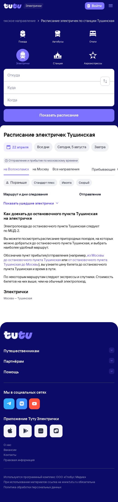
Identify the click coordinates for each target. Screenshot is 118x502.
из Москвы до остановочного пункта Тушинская (54, 257)
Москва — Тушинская (18, 298)
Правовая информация (19, 460)
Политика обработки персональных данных (32, 487)
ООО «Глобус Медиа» (71, 477)
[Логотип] (13, 6)
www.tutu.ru (70, 482)
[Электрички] (33, 6)
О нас (7, 445)
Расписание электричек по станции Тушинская (77, 21)
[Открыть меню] (111, 6)
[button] (9, 403)
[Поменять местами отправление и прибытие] (105, 81)
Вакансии (10, 450)
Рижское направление (18, 21)
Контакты (10, 455)
